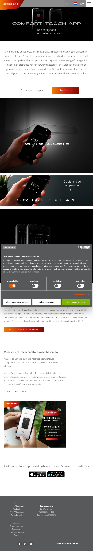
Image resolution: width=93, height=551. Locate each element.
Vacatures (16, 523)
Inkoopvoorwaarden (17, 532)
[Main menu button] (89, 3)
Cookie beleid (16, 529)
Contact (16, 535)
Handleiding (65, 90)
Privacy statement (16, 526)
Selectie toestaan (46, 302)
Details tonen (79, 295)
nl (80, 4)
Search (68, 3)
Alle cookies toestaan (76, 302)
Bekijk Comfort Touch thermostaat (24, 329)
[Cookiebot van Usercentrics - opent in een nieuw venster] (79, 247)
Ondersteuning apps (32, 90)
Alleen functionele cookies (17, 302)
